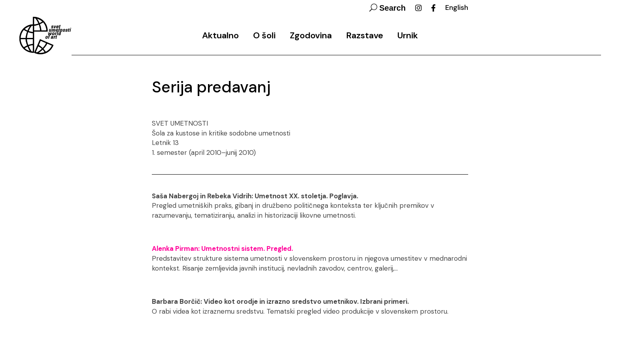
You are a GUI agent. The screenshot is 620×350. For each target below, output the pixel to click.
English (456, 7)
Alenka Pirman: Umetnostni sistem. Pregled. (222, 248)
